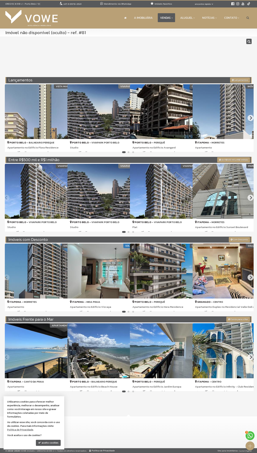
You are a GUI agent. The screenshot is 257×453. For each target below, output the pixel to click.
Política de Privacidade (103, 450)
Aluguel (187, 18)
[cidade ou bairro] (168, 58)
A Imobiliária (143, 18)
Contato (231, 18)
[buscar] (201, 58)
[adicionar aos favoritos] (61, 146)
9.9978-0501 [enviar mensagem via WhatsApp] (73, 4)
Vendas (166, 18)
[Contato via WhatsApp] (250, 435)
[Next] (251, 118)
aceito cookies (48, 443)
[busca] (247, 17)
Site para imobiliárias (228, 450)
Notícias (209, 18)
